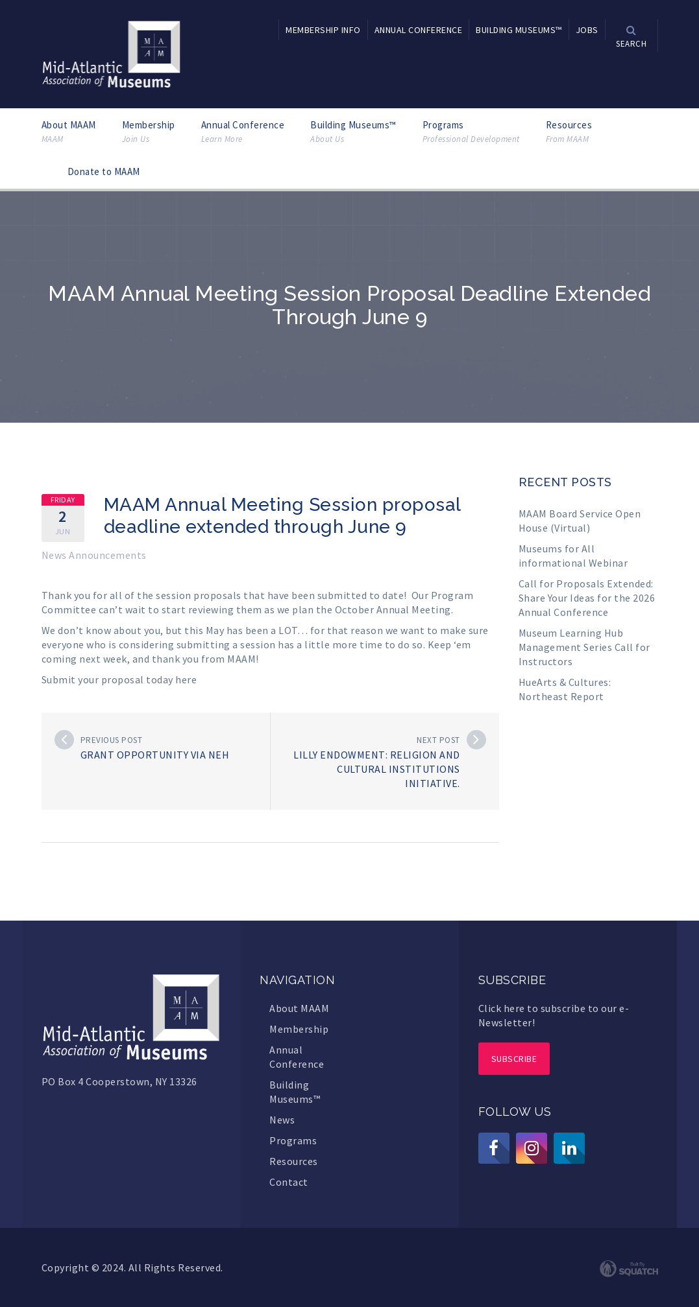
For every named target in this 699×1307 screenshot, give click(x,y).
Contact (288, 1181)
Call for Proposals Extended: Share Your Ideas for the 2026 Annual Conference (587, 597)
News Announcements (94, 555)
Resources (569, 132)
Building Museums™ (353, 132)
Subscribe (514, 1059)
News (282, 1119)
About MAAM (69, 132)
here (186, 679)
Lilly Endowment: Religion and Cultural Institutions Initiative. (376, 769)
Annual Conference (243, 132)
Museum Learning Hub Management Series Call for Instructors (584, 647)
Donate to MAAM (103, 171)
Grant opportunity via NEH (155, 754)
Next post (438, 740)
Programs (471, 132)
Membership (148, 132)
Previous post (111, 740)
